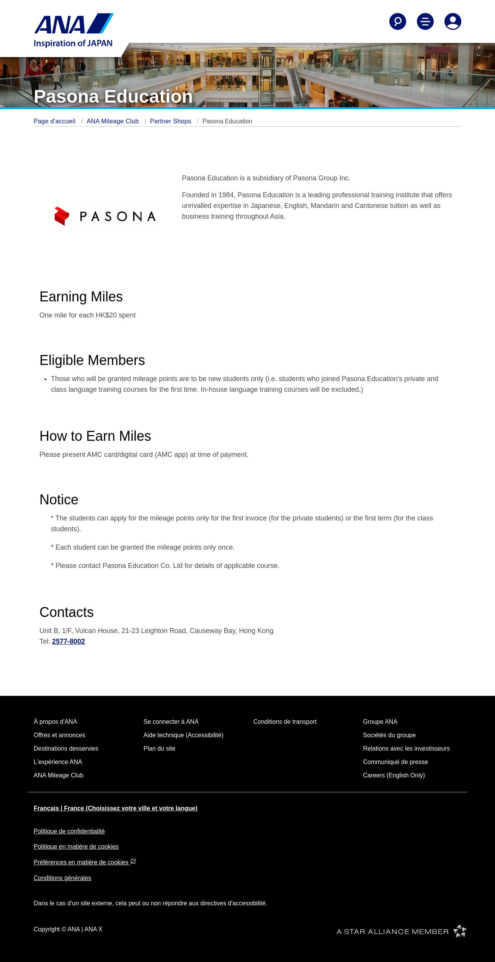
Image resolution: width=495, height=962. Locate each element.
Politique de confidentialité (69, 831)
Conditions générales (62, 878)
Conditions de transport (285, 721)
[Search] (397, 21)
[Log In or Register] (452, 21)
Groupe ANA (380, 721)
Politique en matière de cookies (76, 846)
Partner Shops (171, 121)
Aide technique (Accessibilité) (184, 735)
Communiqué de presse (395, 762)
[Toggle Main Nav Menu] (425, 21)
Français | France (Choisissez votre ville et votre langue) (116, 808)
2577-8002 (68, 641)
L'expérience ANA (58, 762)
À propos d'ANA (55, 721)
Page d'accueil (55, 121)
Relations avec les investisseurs (406, 748)
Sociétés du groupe (389, 735)
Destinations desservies (66, 748)
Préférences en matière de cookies (85, 862)
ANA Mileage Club (113, 121)
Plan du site (160, 748)
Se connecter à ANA (171, 721)
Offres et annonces (59, 735)
